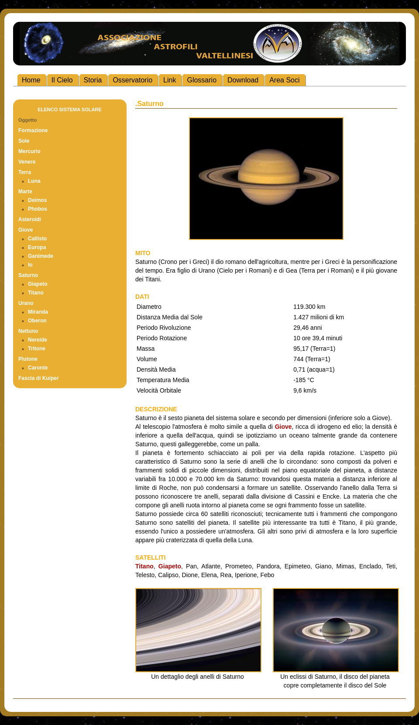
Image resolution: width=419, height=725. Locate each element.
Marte (25, 191)
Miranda (38, 312)
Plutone (28, 359)
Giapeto (38, 284)
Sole (23, 141)
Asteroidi (29, 219)
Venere (26, 162)
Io (30, 265)
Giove (25, 230)
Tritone (36, 348)
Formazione (33, 130)
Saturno (28, 275)
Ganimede (40, 256)
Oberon (37, 321)
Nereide (37, 340)
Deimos (37, 200)
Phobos (37, 209)
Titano (36, 293)
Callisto (37, 239)
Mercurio (29, 151)
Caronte (38, 368)
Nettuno (28, 331)
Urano (26, 303)
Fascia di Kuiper (38, 378)
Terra (24, 172)
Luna (34, 181)
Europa (37, 247)
